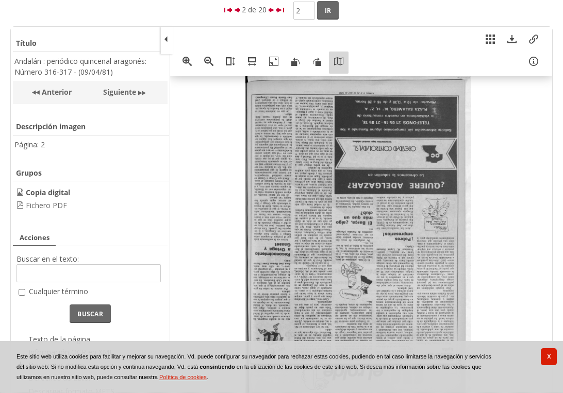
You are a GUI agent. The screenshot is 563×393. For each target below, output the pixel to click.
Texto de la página (59, 339)
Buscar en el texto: (47, 259)
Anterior (56, 92)
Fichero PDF (46, 205)
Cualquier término (58, 291)
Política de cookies (183, 377)
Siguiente (119, 92)
